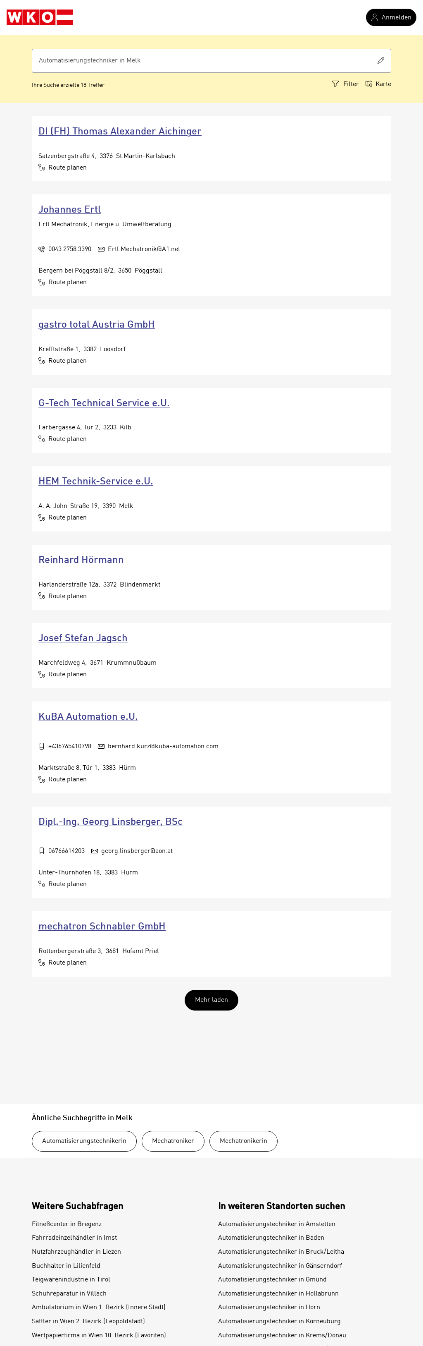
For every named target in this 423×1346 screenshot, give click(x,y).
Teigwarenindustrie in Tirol (71, 1280)
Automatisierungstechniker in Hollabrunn (278, 1294)
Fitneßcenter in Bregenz (67, 1224)
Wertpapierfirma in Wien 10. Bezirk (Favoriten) (99, 1335)
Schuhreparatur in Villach (69, 1294)
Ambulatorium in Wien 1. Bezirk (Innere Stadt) (99, 1307)
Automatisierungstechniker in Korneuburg (279, 1321)
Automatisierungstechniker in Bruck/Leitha (281, 1252)
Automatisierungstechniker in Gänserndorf (280, 1266)
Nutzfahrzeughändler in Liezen (76, 1252)
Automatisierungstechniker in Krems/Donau (282, 1335)
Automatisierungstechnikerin (84, 1141)
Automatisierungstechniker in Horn (269, 1307)
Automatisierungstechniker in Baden (271, 1238)
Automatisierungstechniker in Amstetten (276, 1224)
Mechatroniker (173, 1141)
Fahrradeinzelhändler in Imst (74, 1238)
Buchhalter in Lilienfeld (66, 1266)
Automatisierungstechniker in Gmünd (272, 1280)
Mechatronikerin (243, 1141)
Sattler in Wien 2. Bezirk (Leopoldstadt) (88, 1321)
